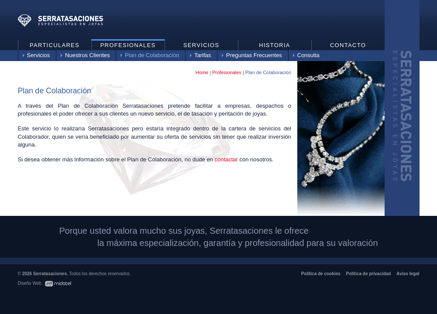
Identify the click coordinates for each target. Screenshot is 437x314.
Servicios (38, 55)
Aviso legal (407, 273)
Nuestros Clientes (87, 55)
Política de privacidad (368, 273)
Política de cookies (321, 273)
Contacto (348, 45)
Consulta (308, 55)
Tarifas (202, 55)
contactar (225, 159)
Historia (274, 45)
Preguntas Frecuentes (254, 55)
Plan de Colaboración (152, 55)
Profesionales (128, 45)
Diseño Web (30, 283)
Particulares (54, 45)
